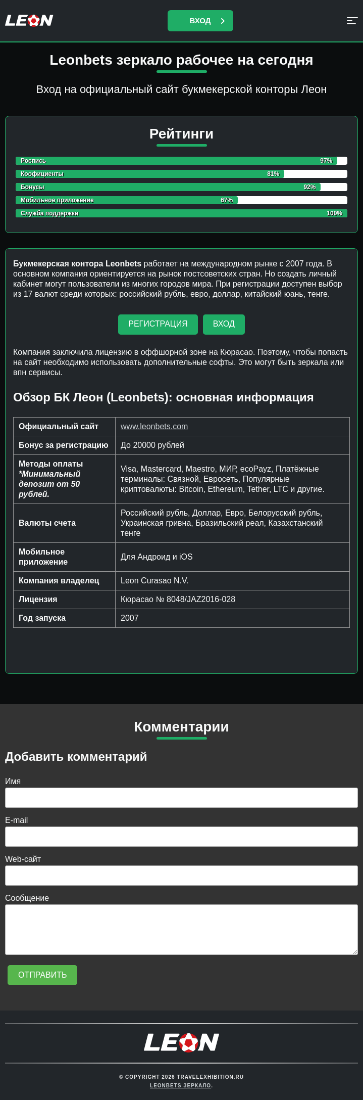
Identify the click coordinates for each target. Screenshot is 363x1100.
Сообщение (27, 898)
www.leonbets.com (154, 426)
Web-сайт (23, 859)
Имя (13, 781)
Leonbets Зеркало (180, 1085)
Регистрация (157, 323)
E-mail (16, 820)
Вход (200, 20)
